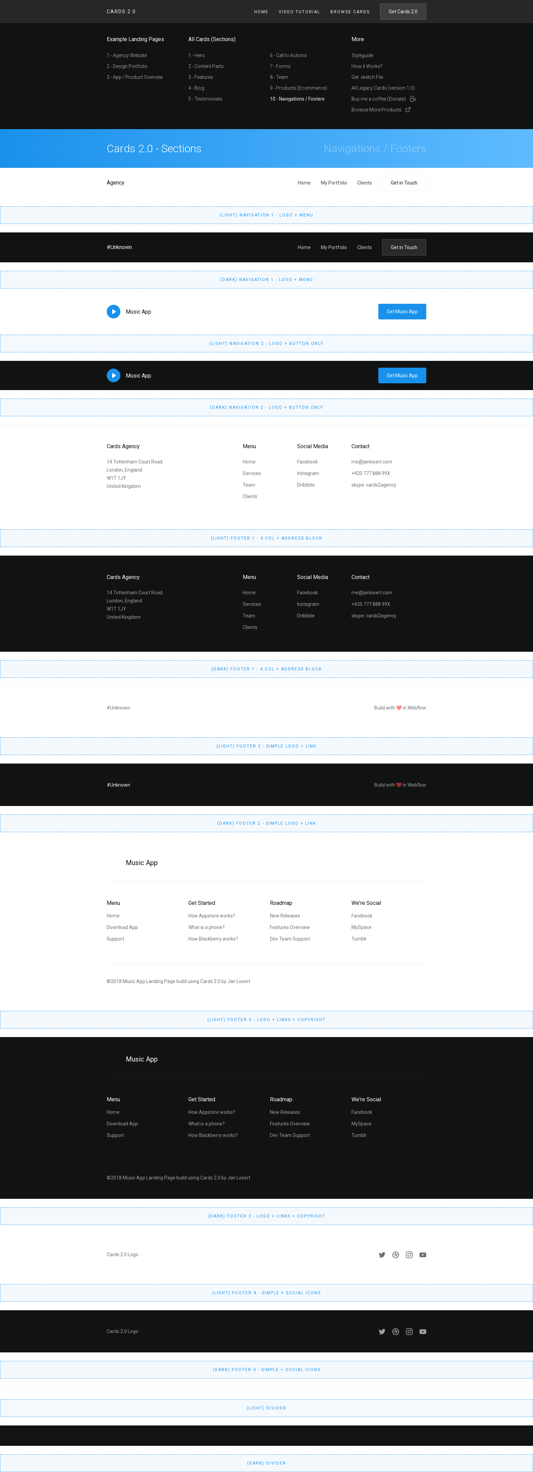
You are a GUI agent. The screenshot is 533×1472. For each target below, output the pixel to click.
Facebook (307, 462)
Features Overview (290, 927)
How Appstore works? (211, 915)
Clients (364, 183)
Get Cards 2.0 (403, 11)
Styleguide (362, 55)
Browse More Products (376, 109)
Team (249, 485)
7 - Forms (280, 66)
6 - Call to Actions (288, 55)
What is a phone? (206, 927)
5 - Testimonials (205, 99)
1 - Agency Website (127, 55)
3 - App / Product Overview (135, 77)
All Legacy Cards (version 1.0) (383, 88)
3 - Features (200, 77)
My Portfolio (334, 183)
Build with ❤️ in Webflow (400, 708)
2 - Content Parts (206, 66)
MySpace (361, 927)
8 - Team (279, 77)
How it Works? (366, 66)
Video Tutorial (299, 12)
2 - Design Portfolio (127, 66)
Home (261, 12)
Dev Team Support (290, 939)
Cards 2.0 (121, 11)
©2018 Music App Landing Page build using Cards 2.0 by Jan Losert (178, 981)
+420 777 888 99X (370, 473)
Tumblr (359, 939)
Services (252, 473)
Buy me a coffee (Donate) (378, 99)
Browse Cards (350, 12)
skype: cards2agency (373, 485)
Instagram (308, 473)
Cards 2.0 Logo (122, 1254)
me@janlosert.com (371, 462)
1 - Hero (196, 55)
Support (115, 939)
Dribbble (306, 485)
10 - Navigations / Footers (297, 99)
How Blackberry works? (213, 939)
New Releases (285, 915)
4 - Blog (196, 88)
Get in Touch (404, 183)
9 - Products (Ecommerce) (298, 88)
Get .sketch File (367, 77)
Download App (122, 927)
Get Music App (402, 311)
